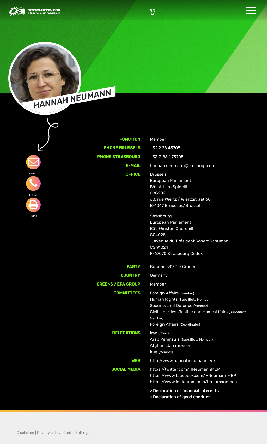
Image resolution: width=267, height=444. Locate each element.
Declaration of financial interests (186, 390)
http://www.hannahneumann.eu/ (183, 360)
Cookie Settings (76, 432)
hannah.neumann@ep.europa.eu (182, 165)
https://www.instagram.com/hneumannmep (193, 381)
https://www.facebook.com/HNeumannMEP (193, 375)
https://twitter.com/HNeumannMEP (185, 369)
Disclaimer (25, 432)
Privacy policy (48, 432)
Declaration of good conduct (181, 396)
